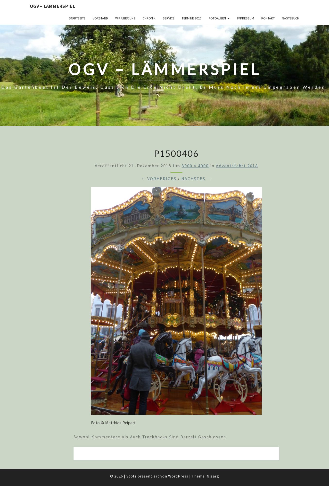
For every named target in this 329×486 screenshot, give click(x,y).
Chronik (149, 18)
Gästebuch (290, 18)
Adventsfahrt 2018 (237, 165)
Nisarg (213, 476)
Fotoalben (217, 18)
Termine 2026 (191, 18)
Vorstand (100, 18)
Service (168, 18)
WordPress (178, 476)
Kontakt (268, 18)
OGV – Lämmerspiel (52, 6)
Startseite (77, 18)
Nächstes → (196, 178)
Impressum (245, 18)
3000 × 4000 (195, 165)
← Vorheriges (158, 178)
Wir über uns (125, 18)
